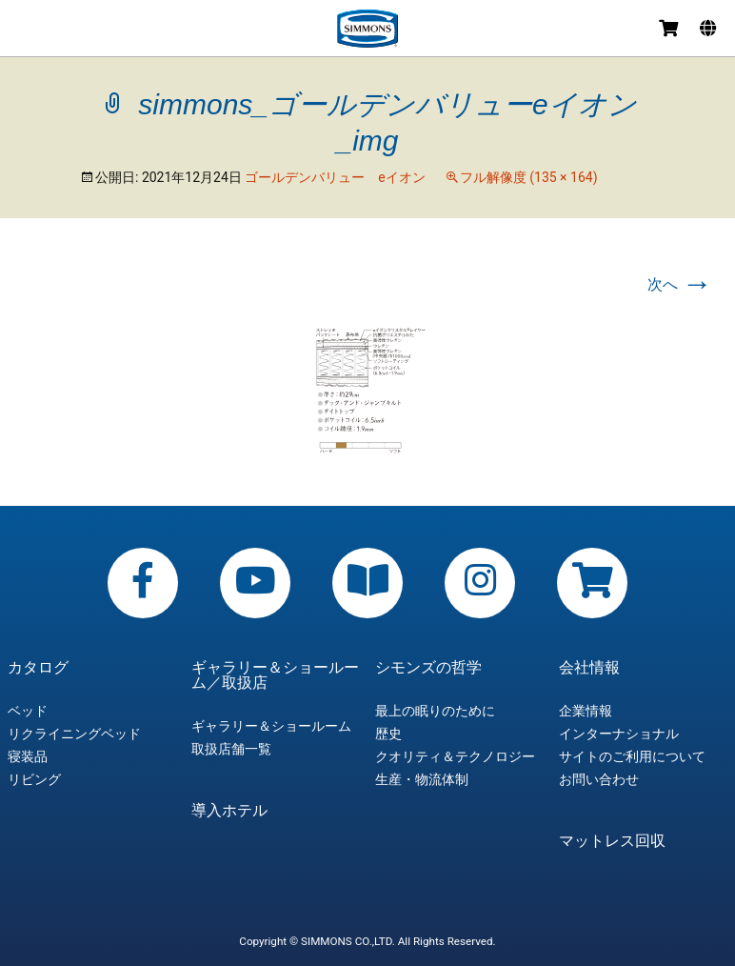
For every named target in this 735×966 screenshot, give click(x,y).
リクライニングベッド (74, 733)
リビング (34, 779)
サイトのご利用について (632, 756)
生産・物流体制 (421, 779)
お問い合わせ (599, 779)
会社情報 (589, 667)
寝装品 (28, 756)
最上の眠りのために (435, 710)
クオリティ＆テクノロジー (455, 756)
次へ (679, 284)
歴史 (388, 733)
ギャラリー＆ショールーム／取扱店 (275, 675)
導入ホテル (229, 810)
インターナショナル (619, 733)
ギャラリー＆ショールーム (271, 726)
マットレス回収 (612, 841)
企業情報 (585, 710)
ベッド (28, 710)
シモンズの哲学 (428, 667)
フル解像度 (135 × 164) (529, 177)
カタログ (38, 667)
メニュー (21, 31)
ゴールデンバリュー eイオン (335, 177)
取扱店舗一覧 (231, 748)
